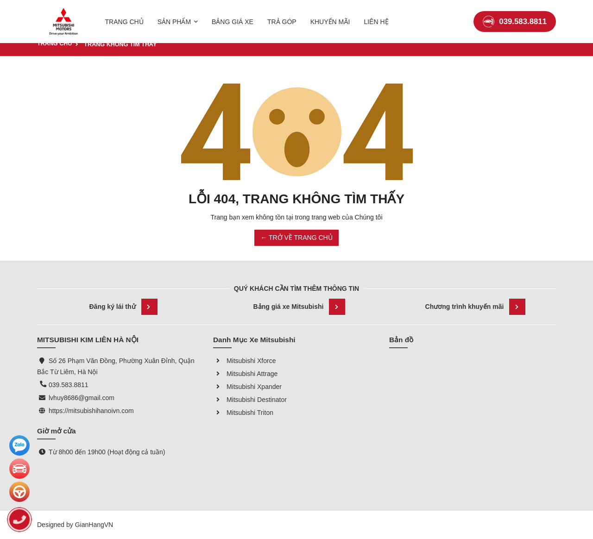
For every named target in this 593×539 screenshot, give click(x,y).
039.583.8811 (515, 16)
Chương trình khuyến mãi (475, 307)
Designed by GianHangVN (75, 524)
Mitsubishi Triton (243, 412)
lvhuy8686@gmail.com (81, 397)
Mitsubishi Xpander (247, 386)
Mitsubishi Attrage (245, 373)
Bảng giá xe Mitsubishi (299, 307)
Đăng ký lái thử (123, 307)
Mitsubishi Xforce (244, 360)
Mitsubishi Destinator (250, 399)
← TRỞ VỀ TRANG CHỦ (296, 237)
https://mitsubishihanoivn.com (91, 410)
